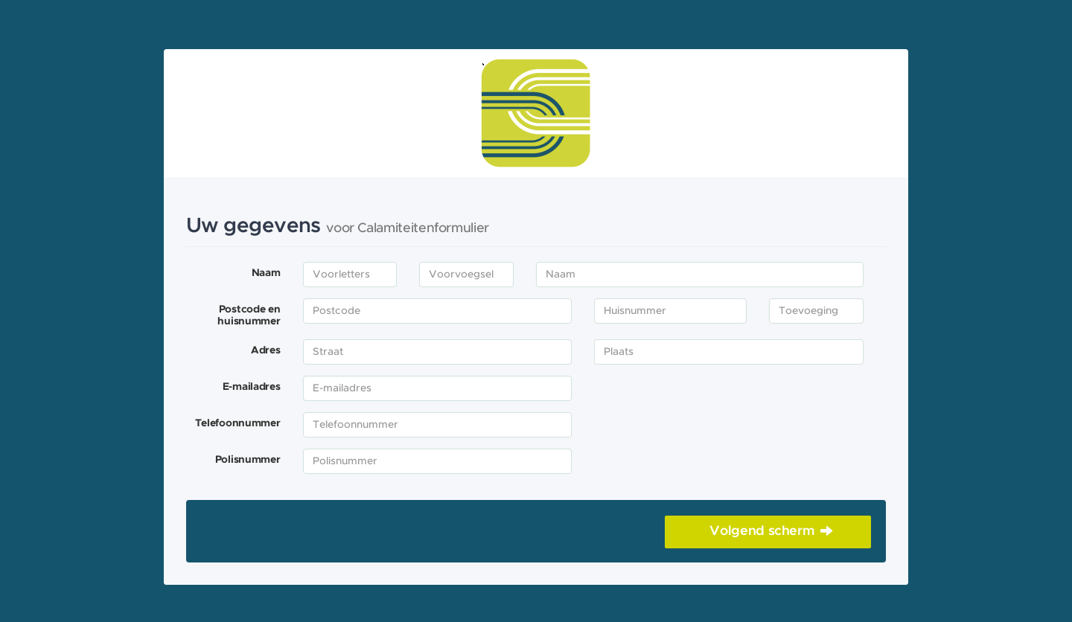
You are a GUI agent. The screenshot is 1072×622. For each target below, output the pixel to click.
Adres (266, 350)
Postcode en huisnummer (248, 315)
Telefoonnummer (238, 423)
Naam (266, 273)
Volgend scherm (761, 531)
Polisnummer (248, 460)
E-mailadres (252, 387)
